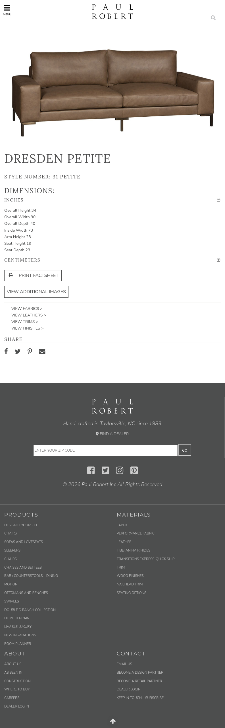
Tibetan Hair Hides (133, 550)
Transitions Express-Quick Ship (145, 559)
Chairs (10, 533)
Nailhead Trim (130, 584)
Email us (124, 664)
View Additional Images (36, 292)
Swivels (11, 601)
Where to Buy (17, 689)
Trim (121, 567)
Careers (11, 698)
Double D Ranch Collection (30, 610)
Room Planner (17, 643)
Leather (124, 542)
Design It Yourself (21, 525)
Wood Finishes (130, 575)
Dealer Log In (16, 706)
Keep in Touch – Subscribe (140, 698)
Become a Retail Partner (139, 681)
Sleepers (12, 550)
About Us (13, 664)
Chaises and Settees (23, 567)
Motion (11, 584)
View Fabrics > (27, 308)
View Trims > (24, 321)
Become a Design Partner (140, 672)
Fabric (122, 525)
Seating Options (131, 593)
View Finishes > (27, 328)
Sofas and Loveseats (23, 542)
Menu (7, 10)
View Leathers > (28, 315)
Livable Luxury (18, 626)
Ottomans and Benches (26, 593)
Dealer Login (129, 689)
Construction (17, 681)
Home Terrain (17, 618)
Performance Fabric (136, 533)
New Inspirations (20, 635)
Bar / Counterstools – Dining (31, 575)
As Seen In (13, 672)
